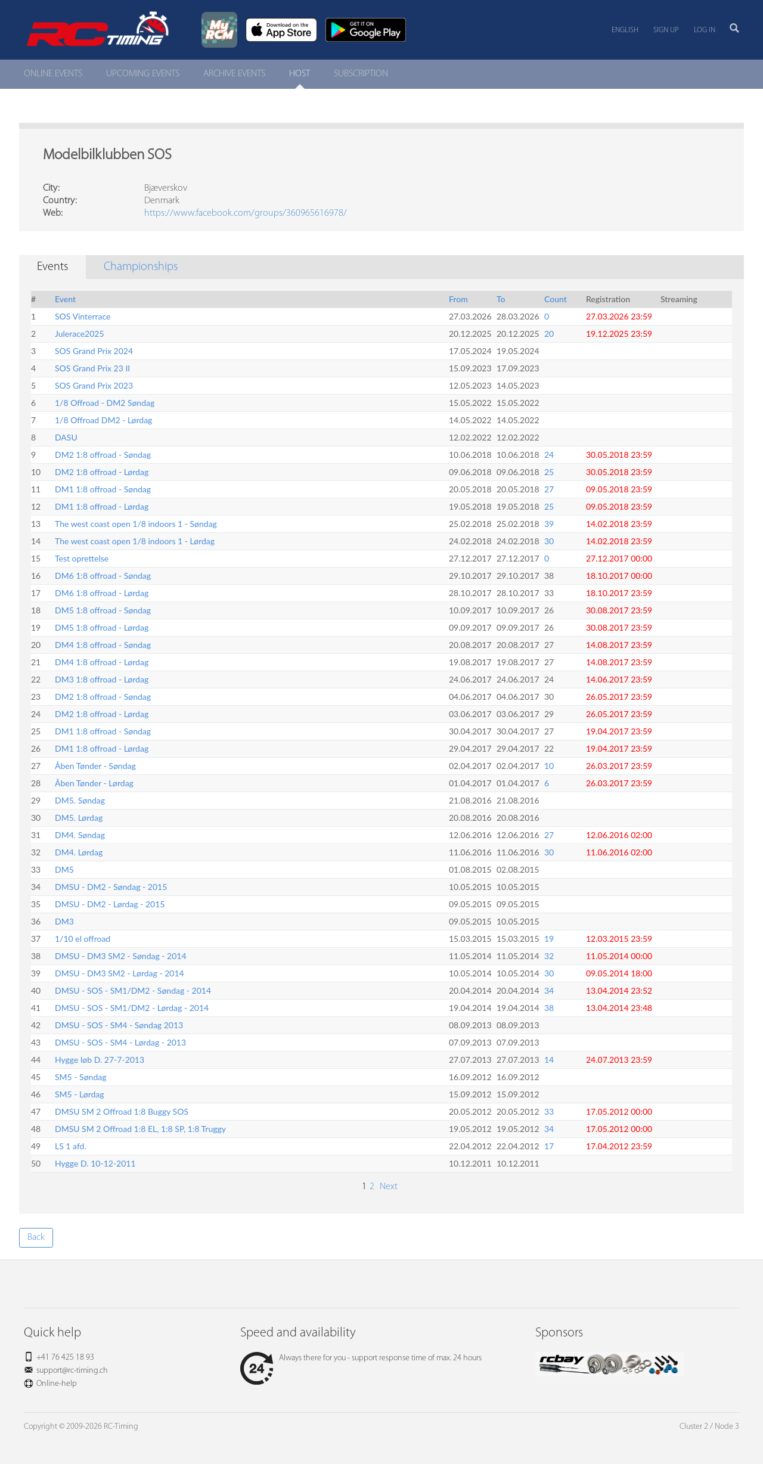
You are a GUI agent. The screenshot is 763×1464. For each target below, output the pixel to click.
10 (549, 766)
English (625, 30)
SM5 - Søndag (80, 1077)
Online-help (56, 1383)
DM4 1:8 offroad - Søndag (103, 645)
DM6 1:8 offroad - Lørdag (101, 593)
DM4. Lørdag (79, 852)
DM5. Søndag (80, 800)
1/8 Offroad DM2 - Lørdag (103, 420)
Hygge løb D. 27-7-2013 (99, 1059)
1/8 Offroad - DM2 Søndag (104, 403)
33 (549, 1111)
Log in (704, 30)
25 (549, 472)
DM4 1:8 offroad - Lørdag (101, 662)
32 (549, 956)
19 (549, 938)
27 (549, 489)
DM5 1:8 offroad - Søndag (103, 610)
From (458, 299)
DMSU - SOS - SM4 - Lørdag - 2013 (120, 1042)
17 (549, 1146)
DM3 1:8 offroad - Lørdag (101, 679)
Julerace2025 (79, 333)
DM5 (64, 869)
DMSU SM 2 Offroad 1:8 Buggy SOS (121, 1111)
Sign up (666, 30)
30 (549, 541)
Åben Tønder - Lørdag (94, 783)
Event (65, 299)
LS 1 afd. (70, 1146)
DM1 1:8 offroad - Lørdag (101, 506)
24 (549, 454)
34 (549, 990)
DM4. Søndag (80, 835)
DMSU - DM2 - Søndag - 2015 (111, 887)
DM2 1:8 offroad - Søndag (103, 454)
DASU (66, 437)
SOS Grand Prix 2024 (94, 351)
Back (36, 1237)
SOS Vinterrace (82, 316)
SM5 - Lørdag (79, 1094)
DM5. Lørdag (79, 817)
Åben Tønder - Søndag (95, 766)
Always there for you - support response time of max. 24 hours (361, 1358)
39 (549, 524)
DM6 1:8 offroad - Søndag (103, 575)
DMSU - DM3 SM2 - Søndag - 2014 (121, 956)
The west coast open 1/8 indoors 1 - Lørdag (135, 541)
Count (555, 299)
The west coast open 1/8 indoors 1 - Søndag (136, 524)
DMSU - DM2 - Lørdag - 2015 (110, 904)
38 (549, 1008)
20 (549, 333)
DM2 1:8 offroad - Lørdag (101, 472)
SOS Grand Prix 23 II (92, 368)
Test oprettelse (81, 558)
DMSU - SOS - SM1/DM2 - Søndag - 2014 (133, 990)
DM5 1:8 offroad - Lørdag (101, 627)
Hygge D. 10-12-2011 (95, 1163)
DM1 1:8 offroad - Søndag (103, 489)
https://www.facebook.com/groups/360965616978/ (245, 213)
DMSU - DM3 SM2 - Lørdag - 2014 (119, 973)
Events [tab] (52, 267)
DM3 (64, 921)
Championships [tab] (141, 267)
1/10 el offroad (82, 938)
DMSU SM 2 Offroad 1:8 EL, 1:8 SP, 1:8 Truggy (140, 1129)
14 (549, 1059)
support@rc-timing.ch (72, 1370)
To (501, 299)
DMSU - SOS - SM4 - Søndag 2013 (119, 1025)
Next (387, 1187)
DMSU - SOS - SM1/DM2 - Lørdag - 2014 (132, 1008)
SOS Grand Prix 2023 (94, 385)
